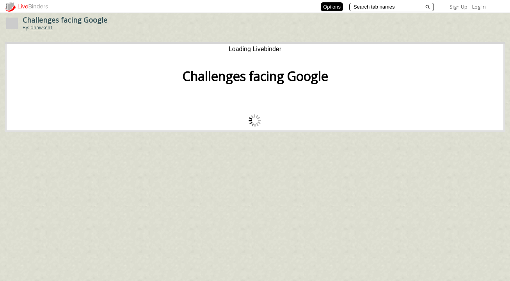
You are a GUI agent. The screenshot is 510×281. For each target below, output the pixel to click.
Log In (479, 6)
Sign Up (458, 6)
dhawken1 (41, 27)
